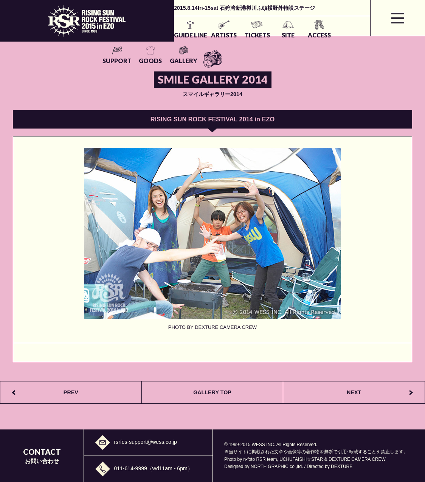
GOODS (322, 35)
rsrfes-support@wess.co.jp (145, 442)
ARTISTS (153, 35)
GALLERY (357, 35)
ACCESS (252, 35)
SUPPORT (287, 35)
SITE (220, 35)
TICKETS (187, 35)
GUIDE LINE (118, 35)
